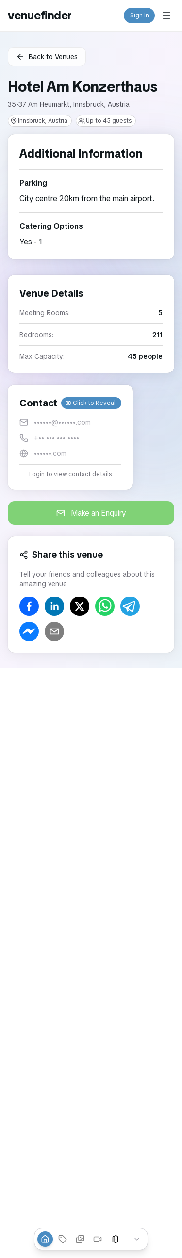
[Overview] (45, 1239)
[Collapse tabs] (137, 1239)
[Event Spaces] (115, 1239)
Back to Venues (47, 56)
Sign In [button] (139, 15)
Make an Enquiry (91, 513)
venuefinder (39, 15)
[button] (70, 437)
